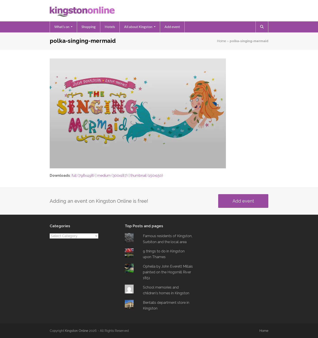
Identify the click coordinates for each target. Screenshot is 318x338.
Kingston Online (76, 330)
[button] (262, 26)
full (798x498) (83, 175)
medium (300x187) (112, 175)
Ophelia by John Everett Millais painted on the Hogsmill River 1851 (168, 272)
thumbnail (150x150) (146, 175)
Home (221, 41)
